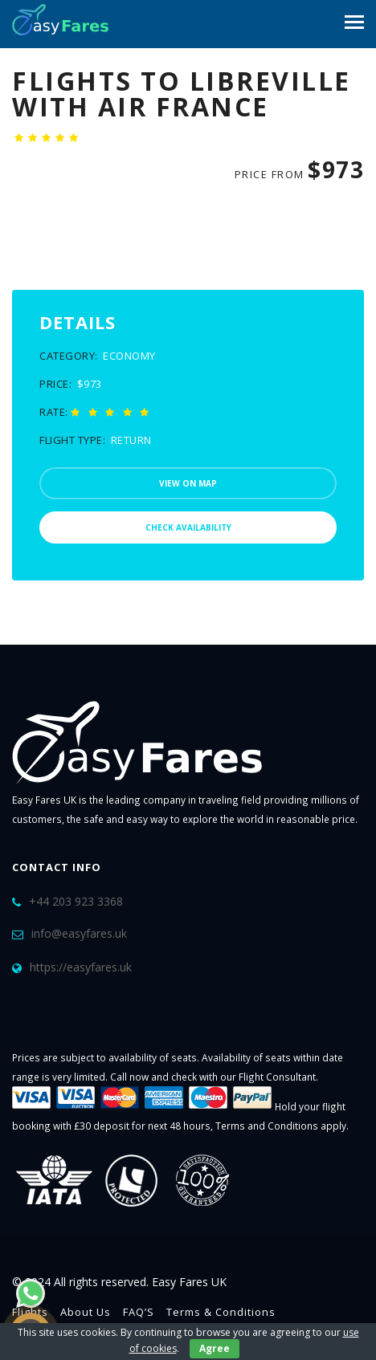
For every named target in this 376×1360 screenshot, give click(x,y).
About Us (85, 1312)
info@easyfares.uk (79, 933)
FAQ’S (138, 1312)
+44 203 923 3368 (76, 901)
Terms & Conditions (221, 1312)
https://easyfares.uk (81, 967)
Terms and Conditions (266, 1125)
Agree (214, 1348)
